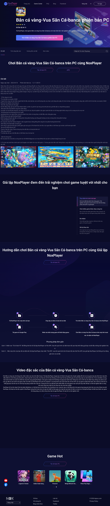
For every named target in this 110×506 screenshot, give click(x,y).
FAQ (47, 3)
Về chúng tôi (37, 501)
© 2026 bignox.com (96, 498)
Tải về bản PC (41, 70)
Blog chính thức (38, 504)
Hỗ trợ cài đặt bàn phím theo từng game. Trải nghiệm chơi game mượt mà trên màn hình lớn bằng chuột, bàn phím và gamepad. (92, 202)
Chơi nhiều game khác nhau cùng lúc (91, 209)
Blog (54, 3)
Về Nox (35, 498)
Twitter (55, 504)
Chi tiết (3, 51)
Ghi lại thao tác (84, 227)
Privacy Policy (94, 501)
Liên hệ (55, 498)
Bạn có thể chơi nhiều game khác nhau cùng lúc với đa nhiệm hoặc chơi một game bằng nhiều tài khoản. (92, 212)
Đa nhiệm (82, 218)
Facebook (63, 3)
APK (68, 70)
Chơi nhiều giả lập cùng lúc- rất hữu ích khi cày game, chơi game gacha (91, 222)
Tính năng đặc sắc (16, 51)
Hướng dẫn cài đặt (32, 51)
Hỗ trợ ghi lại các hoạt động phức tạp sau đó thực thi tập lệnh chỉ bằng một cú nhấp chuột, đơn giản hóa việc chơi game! (92, 231)
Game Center (38, 3)
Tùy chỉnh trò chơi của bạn (88, 198)
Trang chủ (27, 3)
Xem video (46, 51)
